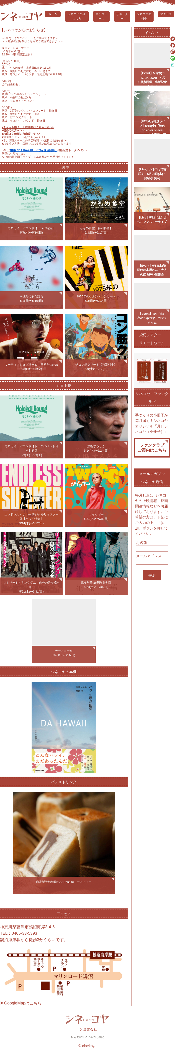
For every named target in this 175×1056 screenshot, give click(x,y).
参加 (152, 575)
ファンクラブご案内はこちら (152, 448)
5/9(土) (6, 150)
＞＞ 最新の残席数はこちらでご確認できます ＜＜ (33, 41)
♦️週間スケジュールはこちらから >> (24, 137)
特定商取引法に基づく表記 (87, 1037)
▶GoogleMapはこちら (21, 1003)
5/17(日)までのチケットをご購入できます (30, 38)
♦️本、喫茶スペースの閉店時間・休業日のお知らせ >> (34, 140)
